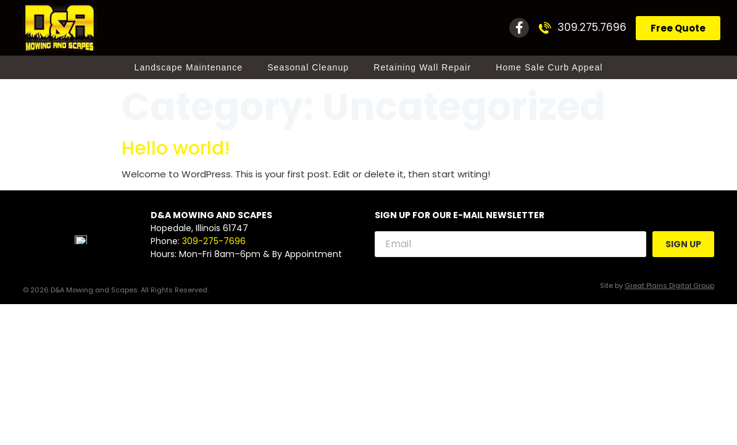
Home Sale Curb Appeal (549, 67)
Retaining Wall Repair (422, 67)
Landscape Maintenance (189, 67)
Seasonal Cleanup (308, 67)
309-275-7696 (214, 241)
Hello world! (176, 148)
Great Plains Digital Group (669, 286)
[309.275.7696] (545, 28)
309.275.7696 (592, 27)
